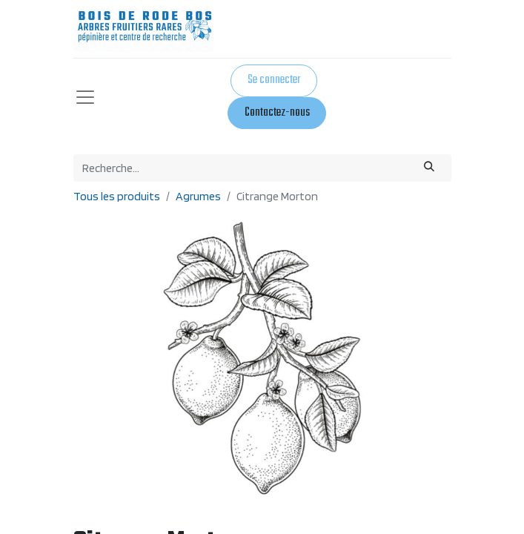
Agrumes (198, 196)
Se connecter (274, 80)
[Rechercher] (429, 168)
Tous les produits (116, 196)
